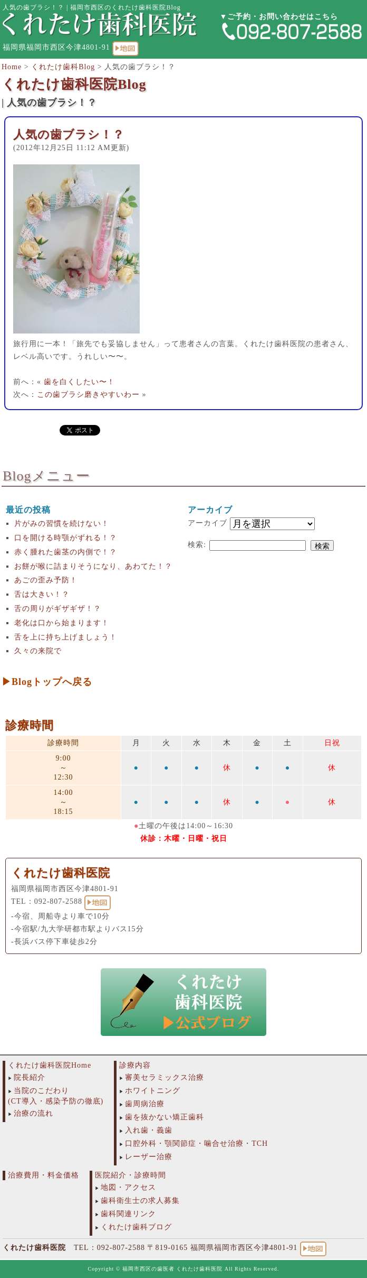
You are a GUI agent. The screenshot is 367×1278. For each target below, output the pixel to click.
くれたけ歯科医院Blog (74, 84)
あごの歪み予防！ (46, 580)
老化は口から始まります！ (61, 623)
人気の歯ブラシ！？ (68, 134)
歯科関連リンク (128, 1214)
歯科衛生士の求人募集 (140, 1201)
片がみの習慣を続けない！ (61, 523)
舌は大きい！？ (42, 594)
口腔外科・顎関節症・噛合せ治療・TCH (196, 1143)
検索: (197, 545)
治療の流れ (33, 1113)
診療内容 (135, 1065)
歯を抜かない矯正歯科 (164, 1117)
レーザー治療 (148, 1157)
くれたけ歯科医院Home (49, 1065)
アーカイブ (207, 523)
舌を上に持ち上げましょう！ (65, 637)
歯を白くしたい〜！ (79, 382)
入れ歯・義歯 (148, 1130)
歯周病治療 (145, 1104)
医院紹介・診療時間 (130, 1175)
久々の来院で (38, 651)
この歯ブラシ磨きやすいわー (88, 395)
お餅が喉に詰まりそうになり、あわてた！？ (93, 566)
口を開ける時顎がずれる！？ (65, 538)
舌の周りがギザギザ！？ (57, 609)
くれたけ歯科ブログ (136, 1227)
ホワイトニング (152, 1091)
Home (12, 67)
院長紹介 (29, 1077)
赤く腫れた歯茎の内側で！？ (65, 552)
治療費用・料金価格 (43, 1175)
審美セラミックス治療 (164, 1077)
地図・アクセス (128, 1187)
